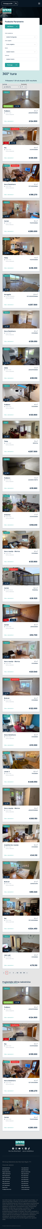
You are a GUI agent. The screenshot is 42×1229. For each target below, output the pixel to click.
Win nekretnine (24, 1177)
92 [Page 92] (17, 973)
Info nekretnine (24, 1169)
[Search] (16, 3)
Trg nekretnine (24, 1183)
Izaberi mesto (10, 59)
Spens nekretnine (6, 1177)
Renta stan (4, 1187)
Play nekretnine (6, 1181)
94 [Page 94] (24, 973)
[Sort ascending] (22, 86)
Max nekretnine (24, 1181)
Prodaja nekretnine (6, 1189)
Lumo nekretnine (25, 1189)
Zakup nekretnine (25, 1187)
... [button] (15, 973)
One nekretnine (24, 1185)
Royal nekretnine (6, 1171)
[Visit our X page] (23, 1149)
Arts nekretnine (6, 1185)
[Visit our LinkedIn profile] (26, 1149)
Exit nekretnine (24, 1179)
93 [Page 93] (21, 973)
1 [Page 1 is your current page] (6, 973)
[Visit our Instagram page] (16, 1149)
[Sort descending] (25, 86)
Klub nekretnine (6, 1175)
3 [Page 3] (13, 973)
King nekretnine (6, 1183)
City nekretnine (24, 1168)
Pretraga (12, 65)
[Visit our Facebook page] (13, 1149)
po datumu (7, 87)
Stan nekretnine (6, 1179)
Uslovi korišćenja (28, 1151)
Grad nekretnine (6, 1168)
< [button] (3, 973)
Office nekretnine (6, 1173)
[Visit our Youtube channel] (19, 1149)
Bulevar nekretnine (25, 1171)
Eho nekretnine (24, 1175)
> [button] (27, 973)
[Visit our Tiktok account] (29, 1149)
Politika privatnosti (14, 1151)
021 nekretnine (5, 1169)
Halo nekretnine (25, 1173)
